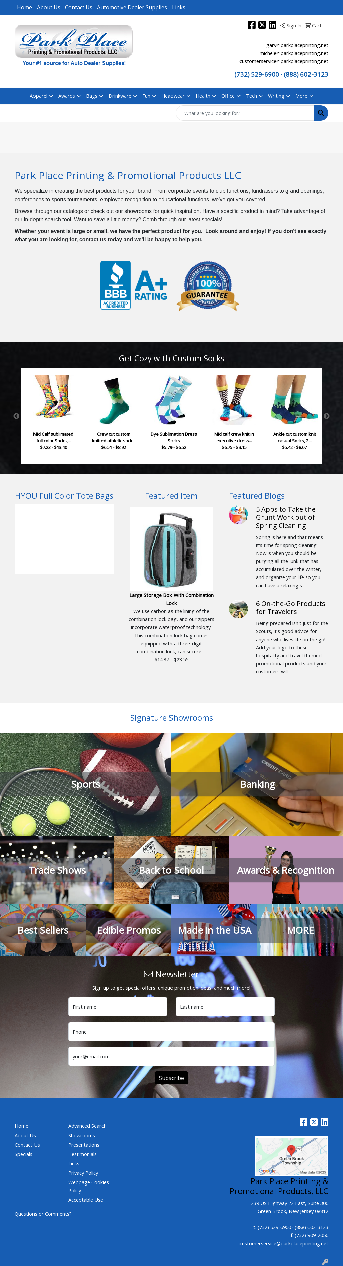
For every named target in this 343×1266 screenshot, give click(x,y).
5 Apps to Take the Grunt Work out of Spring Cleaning (286, 517)
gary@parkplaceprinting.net (297, 45)
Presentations (83, 1144)
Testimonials (82, 1154)
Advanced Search (87, 1125)
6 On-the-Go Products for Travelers (290, 607)
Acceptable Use (85, 1199)
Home (24, 7)
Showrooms (81, 1135)
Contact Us (78, 7)
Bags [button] (91, 95)
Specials (23, 1154)
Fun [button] (146, 95)
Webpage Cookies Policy (88, 1186)
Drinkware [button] (120, 95)
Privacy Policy (83, 1172)
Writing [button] (276, 95)
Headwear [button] (173, 95)
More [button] (301, 95)
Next (326, 416)
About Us (48, 7)
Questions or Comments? (43, 1213)
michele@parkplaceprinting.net (294, 53)
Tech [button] (251, 95)
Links (178, 7)
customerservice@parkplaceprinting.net (283, 61)
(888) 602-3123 (311, 1227)
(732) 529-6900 (256, 74)
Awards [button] (66, 95)
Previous (16, 416)
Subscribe (171, 1078)
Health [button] (203, 95)
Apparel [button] (38, 95)
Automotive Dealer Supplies (132, 7)
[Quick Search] (245, 113)
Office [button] (228, 95)
